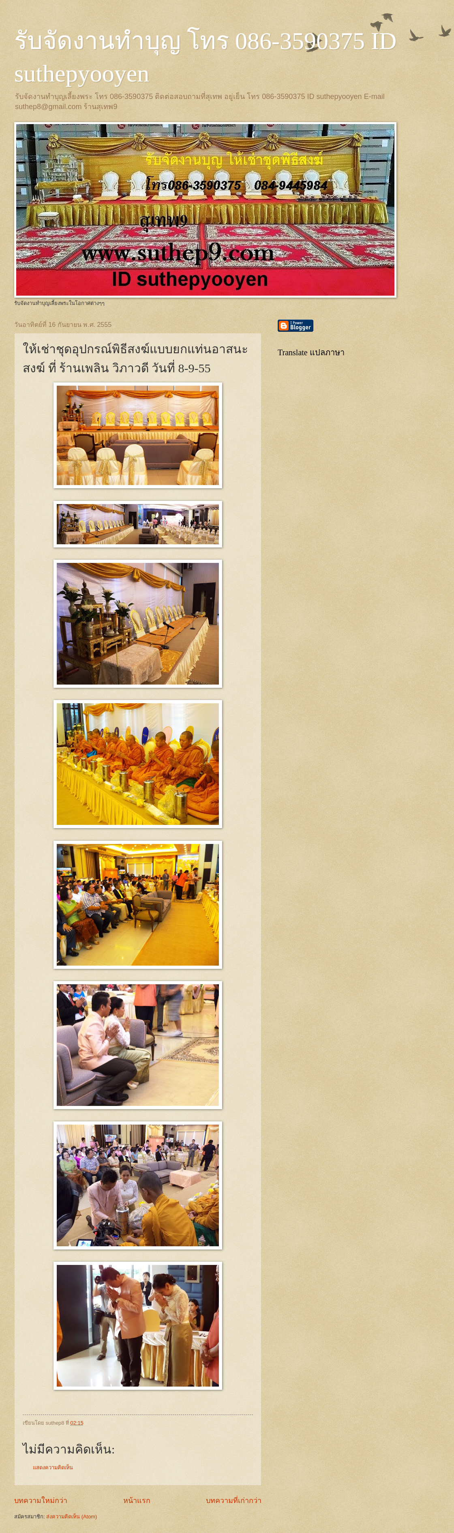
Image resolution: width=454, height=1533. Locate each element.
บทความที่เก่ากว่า (233, 1500)
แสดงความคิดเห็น (53, 1467)
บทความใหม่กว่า (40, 1500)
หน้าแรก (136, 1500)
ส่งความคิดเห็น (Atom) (71, 1517)
